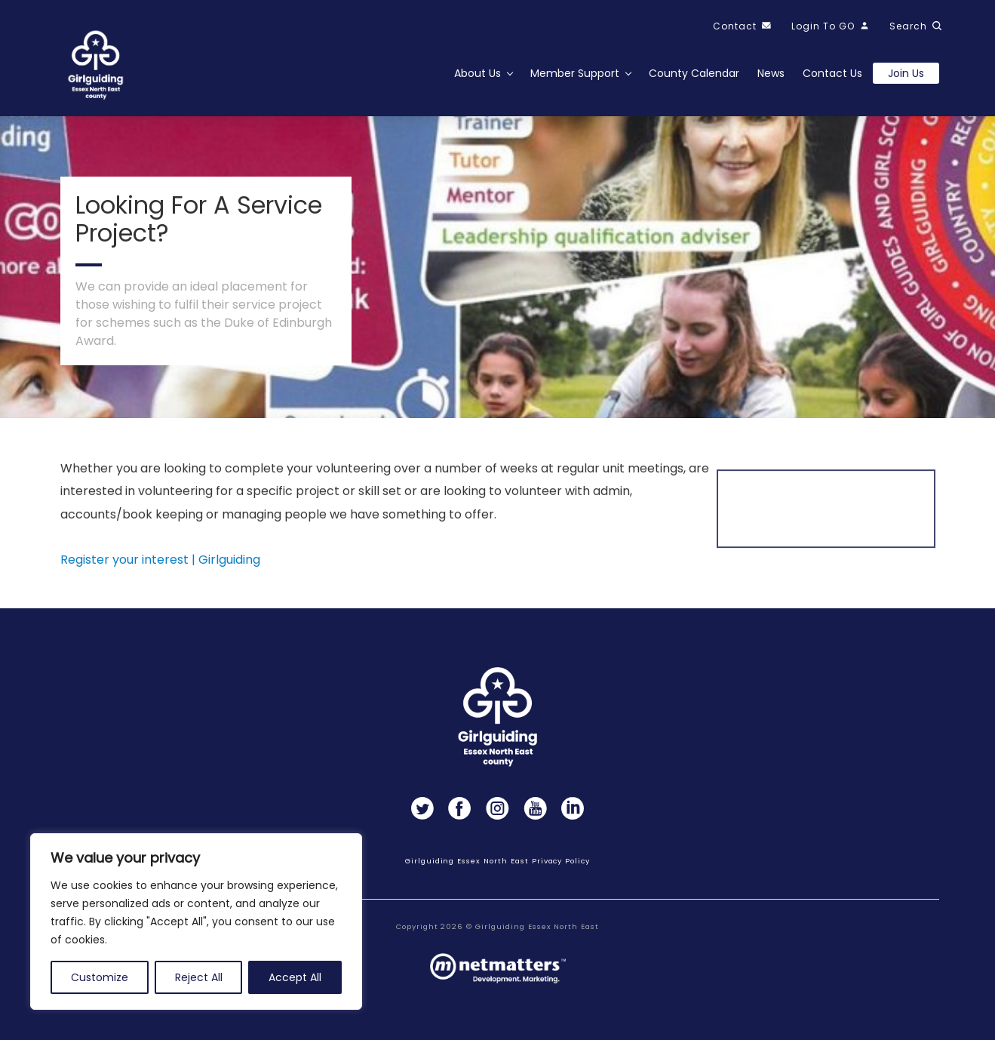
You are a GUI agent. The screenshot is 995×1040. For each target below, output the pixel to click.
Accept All (295, 977)
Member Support (574, 73)
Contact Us (832, 73)
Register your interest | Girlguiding (160, 565)
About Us (477, 73)
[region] (196, 921)
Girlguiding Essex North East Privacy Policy (497, 861)
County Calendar (694, 73)
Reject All (199, 977)
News (771, 73)
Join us (906, 73)
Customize (99, 977)
